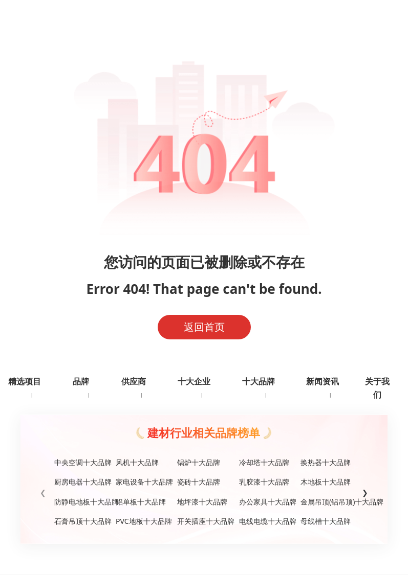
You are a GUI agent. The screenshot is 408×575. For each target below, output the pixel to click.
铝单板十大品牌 (141, 502)
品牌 (81, 381)
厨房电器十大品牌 (81, 482)
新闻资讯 (322, 381)
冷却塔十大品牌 (264, 462)
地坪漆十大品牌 (202, 502)
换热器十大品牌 (325, 462)
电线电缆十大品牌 (265, 521)
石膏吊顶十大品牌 (81, 521)
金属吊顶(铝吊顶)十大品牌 (327, 502)
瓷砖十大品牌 (198, 482)
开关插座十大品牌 (203, 521)
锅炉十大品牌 (198, 462)
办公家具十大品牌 (265, 502)
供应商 (133, 381)
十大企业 (194, 381)
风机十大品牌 (137, 462)
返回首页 (204, 327)
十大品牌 (258, 381)
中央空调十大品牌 (81, 462)
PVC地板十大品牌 (142, 521)
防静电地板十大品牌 (81, 502)
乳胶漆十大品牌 (264, 482)
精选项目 (24, 381)
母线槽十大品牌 (325, 521)
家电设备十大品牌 (142, 482)
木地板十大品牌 (325, 482)
